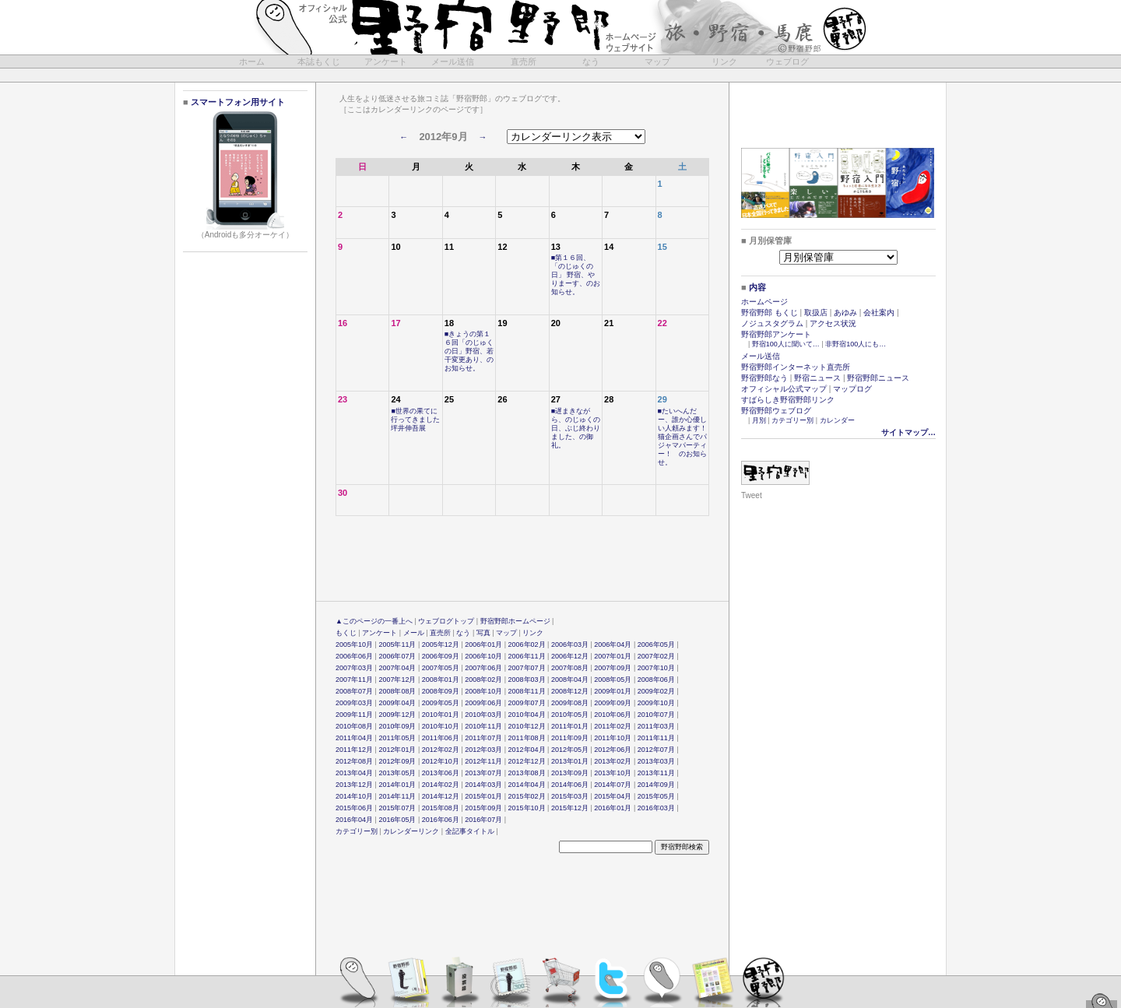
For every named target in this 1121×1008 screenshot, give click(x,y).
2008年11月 (527, 691)
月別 (759, 420)
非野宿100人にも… (855, 344)
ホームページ (764, 301)
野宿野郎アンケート (776, 334)
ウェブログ (787, 61)
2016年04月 (354, 820)
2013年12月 (354, 784)
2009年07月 (527, 703)
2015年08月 (440, 808)
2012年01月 (397, 749)
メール (413, 633)
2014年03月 (483, 784)
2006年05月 (656, 644)
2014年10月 (354, 796)
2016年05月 (397, 820)
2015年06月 (354, 808)
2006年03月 (570, 644)
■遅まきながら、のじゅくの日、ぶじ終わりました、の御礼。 (575, 428)
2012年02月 (440, 749)
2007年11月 (354, 679)
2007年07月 (527, 668)
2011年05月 (397, 738)
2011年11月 (656, 738)
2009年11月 (354, 714)
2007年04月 (397, 668)
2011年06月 (440, 738)
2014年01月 (397, 784)
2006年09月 (440, 656)
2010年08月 (354, 726)
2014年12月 (440, 796)
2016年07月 (483, 820)
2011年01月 (570, 726)
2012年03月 (483, 749)
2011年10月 (612, 738)
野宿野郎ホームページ (515, 621)
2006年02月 (527, 644)
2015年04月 (612, 796)
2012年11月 (483, 761)
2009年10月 (656, 703)
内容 (757, 287)
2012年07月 (656, 749)
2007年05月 (440, 668)
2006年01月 (483, 644)
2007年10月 (656, 668)
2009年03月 (354, 703)
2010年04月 (527, 714)
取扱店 (816, 312)
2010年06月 (612, 714)
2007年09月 (612, 668)
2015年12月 (570, 808)
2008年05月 (612, 679)
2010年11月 (483, 726)
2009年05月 (440, 703)
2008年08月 (397, 691)
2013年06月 (440, 773)
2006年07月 (397, 656)
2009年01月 (612, 691)
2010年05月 (570, 714)
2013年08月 (527, 773)
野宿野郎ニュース (878, 378)
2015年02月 (527, 796)
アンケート (385, 61)
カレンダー (837, 420)
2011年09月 (570, 738)
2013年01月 (570, 761)
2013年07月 (483, 773)
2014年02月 (440, 784)
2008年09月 (440, 691)
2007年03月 (354, 668)
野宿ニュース (817, 378)
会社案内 (878, 312)
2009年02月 (656, 691)
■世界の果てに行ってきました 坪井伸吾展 (419, 419)
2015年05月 (656, 796)
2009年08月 (570, 703)
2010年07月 (656, 714)
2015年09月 (483, 808)
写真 (483, 633)
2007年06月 (483, 668)
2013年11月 (656, 773)
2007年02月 (656, 656)
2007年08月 (570, 668)
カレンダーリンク (411, 831)
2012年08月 (354, 761)
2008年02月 (483, 679)
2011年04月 (354, 738)
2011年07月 (483, 738)
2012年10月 (440, 761)
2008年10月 (483, 691)
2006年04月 (612, 644)
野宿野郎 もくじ (769, 312)
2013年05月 (397, 773)
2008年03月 (527, 679)
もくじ (346, 633)
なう (591, 61)
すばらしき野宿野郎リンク (788, 399)
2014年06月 (570, 784)
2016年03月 (656, 808)
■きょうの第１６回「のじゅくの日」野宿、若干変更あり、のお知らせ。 (469, 351)
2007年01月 (612, 656)
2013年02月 (612, 761)
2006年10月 (483, 656)
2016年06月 (440, 820)
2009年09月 (612, 703)
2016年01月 (612, 808)
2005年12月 (440, 644)
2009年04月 (397, 703)
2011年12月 (354, 749)
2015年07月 (397, 808)
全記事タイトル (469, 831)
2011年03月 (656, 726)
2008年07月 (354, 691)
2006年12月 (570, 656)
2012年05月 (570, 749)
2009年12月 (397, 714)
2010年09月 (397, 726)
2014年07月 (612, 784)
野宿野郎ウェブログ (776, 410)
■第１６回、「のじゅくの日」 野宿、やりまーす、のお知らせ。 (575, 275)
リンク (724, 61)
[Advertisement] (562, 75)
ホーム (252, 61)
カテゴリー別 (357, 831)
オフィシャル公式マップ (784, 389)
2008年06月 (656, 679)
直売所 (523, 61)
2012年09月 (397, 761)
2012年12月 (527, 761)
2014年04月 (527, 784)
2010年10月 (440, 726)
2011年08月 (527, 738)
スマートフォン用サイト (236, 102)
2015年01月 (483, 796)
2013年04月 (354, 773)
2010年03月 (483, 714)
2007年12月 (397, 679)
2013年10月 (612, 773)
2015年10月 (527, 808)
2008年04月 (570, 679)
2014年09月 (656, 784)
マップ (657, 61)
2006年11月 (527, 656)
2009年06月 (483, 703)
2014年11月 (397, 796)
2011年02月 (612, 726)
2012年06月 (612, 749)
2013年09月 (570, 773)
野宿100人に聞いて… (786, 344)
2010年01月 (440, 714)
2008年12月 (570, 691)
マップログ (852, 389)
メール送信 (452, 61)
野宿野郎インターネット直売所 (795, 367)
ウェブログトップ (446, 621)
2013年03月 (656, 761)
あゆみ (845, 312)
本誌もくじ (318, 61)
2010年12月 (527, 726)
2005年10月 (354, 644)
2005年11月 (397, 644)
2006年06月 (354, 656)
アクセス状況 (833, 323)
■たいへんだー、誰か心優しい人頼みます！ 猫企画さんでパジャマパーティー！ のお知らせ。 (686, 436)
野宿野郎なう (764, 378)
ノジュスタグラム (772, 323)
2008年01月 (440, 679)
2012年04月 (527, 749)
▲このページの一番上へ (374, 621)
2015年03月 (570, 796)
